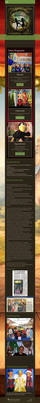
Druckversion (12, 399)
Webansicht (29, 400)
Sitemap (18, 399)
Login (31, 399)
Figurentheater (20, 153)
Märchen (20, 84)
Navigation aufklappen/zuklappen (20, 1)
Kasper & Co (20, 117)
